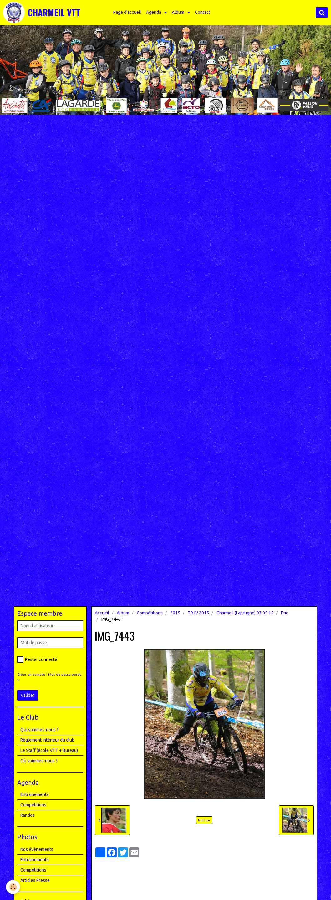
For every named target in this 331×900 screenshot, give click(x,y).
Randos (27, 815)
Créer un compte (31, 674)
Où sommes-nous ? (39, 760)
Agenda (155, 12)
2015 (175, 612)
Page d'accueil (128, 12)
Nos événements (36, 849)
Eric (284, 612)
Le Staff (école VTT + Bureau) (49, 750)
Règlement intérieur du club (47, 739)
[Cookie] (13, 887)
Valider (27, 695)
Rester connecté (37, 659)
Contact (203, 12)
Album (179, 12)
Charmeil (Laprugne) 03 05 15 (244, 612)
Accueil (102, 612)
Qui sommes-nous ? (39, 729)
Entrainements (34, 794)
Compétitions (150, 612)
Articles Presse (35, 880)
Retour (204, 820)
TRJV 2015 (198, 612)
